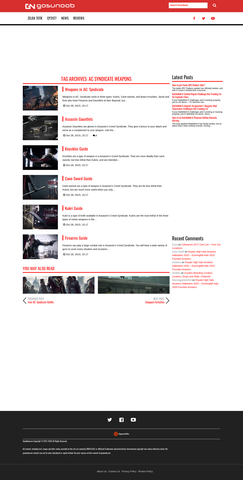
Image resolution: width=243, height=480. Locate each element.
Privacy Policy (129, 471)
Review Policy (145, 471)
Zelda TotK (35, 18)
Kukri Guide (74, 208)
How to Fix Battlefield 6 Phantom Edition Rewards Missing (194, 119)
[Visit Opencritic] (121, 433)
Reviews (78, 18)
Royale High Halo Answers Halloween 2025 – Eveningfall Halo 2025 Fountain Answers (194, 255)
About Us (102, 471)
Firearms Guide (76, 238)
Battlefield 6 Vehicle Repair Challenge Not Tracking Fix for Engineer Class (196, 95)
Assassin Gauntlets (79, 119)
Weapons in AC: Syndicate (84, 89)
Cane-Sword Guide (78, 178)
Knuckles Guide (76, 149)
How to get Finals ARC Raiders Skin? (188, 85)
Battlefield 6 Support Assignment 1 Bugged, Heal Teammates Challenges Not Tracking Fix (194, 107)
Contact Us (114, 471)
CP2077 (52, 18)
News (65, 18)
